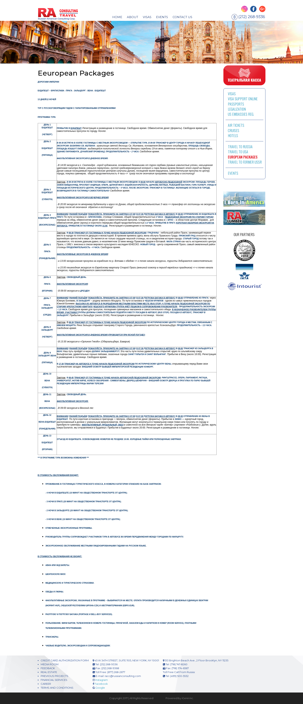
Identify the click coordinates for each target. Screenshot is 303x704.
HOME (117, 17)
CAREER (46, 683)
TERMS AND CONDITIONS (57, 687)
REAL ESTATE (49, 672)
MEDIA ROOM (49, 664)
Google (100, 687)
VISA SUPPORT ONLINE (243, 98)
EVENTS (162, 17)
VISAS (232, 93)
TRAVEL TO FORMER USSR (245, 162)
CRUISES (233, 130)
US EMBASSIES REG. (241, 114)
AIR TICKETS (236, 125)
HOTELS (233, 135)
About (132, 17)
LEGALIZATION (237, 109)
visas (147, 17)
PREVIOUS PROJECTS (54, 676)
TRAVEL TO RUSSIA (240, 146)
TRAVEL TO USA (238, 151)
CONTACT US (182, 17)
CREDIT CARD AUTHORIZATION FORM (65, 660)
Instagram (101, 679)
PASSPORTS (236, 104)
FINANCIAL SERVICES (54, 679)
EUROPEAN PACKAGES (242, 156)
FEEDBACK (48, 668)
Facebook (101, 683)
